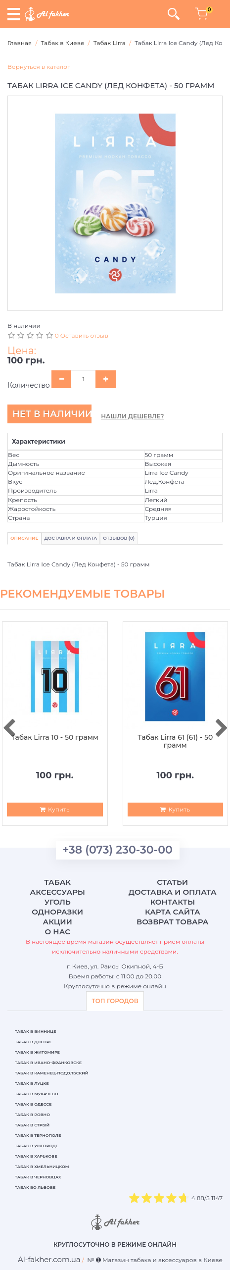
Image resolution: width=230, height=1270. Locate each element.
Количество (28, 385)
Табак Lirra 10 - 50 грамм (54, 737)
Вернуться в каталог (38, 66)
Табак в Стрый (32, 1124)
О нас (57, 931)
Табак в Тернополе (38, 1135)
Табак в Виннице (35, 1031)
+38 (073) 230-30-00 (118, 850)
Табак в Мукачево (36, 1093)
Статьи (172, 882)
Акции (57, 921)
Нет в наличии (52, 413)
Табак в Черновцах (38, 1176)
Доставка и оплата (173, 892)
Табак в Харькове (36, 1156)
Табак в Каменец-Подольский (51, 1072)
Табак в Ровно (32, 1114)
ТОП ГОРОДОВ (115, 1001)
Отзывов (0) (119, 538)
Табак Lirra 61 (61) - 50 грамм (175, 741)
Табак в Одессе (33, 1104)
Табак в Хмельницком (42, 1166)
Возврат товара (173, 921)
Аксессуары (57, 892)
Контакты (172, 902)
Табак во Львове (35, 1187)
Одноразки (57, 911)
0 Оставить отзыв (81, 335)
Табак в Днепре (33, 1041)
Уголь (58, 902)
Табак (57, 882)
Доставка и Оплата (71, 538)
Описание (24, 538)
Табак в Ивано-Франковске (48, 1062)
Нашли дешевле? (132, 416)
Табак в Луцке (32, 1083)
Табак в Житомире (37, 1052)
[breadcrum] (49, 1259)
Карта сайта (172, 911)
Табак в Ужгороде (36, 1145)
